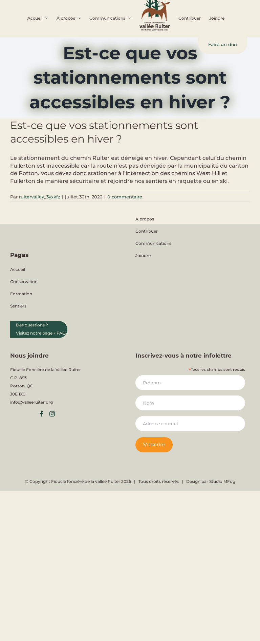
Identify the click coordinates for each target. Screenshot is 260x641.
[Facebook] (41, 413)
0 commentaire (124, 196)
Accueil (17, 269)
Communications (153, 243)
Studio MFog (222, 481)
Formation (21, 293)
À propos (144, 218)
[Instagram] (52, 413)
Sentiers (18, 305)
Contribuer (146, 231)
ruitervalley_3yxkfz (39, 196)
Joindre (143, 255)
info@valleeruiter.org (31, 402)
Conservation (24, 281)
